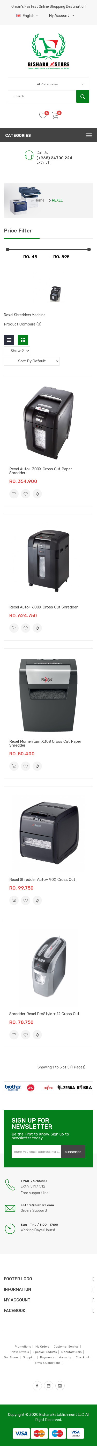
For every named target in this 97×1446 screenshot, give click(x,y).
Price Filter (18, 231)
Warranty (65, 1357)
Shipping (29, 1357)
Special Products (45, 1352)
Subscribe (73, 1152)
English (28, 16)
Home (39, 200)
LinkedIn (48, 1385)
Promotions (23, 1346)
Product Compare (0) (22, 324)
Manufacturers (71, 1352)
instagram (60, 1385)
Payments (47, 1357)
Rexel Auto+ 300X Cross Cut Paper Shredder (40, 471)
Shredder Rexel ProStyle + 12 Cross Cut (44, 1014)
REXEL (57, 200)
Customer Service (66, 1346)
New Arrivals (20, 1352)
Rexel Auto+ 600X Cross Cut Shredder (43, 607)
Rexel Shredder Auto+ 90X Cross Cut (42, 879)
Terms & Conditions (46, 1363)
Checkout (82, 1357)
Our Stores (11, 1357)
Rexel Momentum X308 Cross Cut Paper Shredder (45, 743)
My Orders (42, 1346)
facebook (37, 1385)
